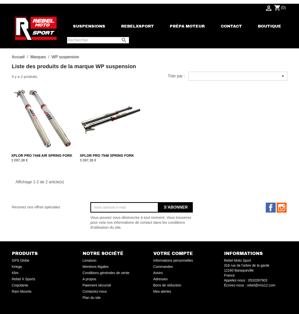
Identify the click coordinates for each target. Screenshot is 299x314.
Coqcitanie (20, 285)
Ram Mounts (22, 291)
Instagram (282, 208)
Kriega (17, 267)
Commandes (163, 267)
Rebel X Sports (23, 279)
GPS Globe (21, 260)
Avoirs (158, 273)
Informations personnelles (173, 260)
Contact (231, 26)
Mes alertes (162, 291)
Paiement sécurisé (97, 285)
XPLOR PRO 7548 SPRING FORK (107, 155)
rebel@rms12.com (261, 285)
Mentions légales (96, 267)
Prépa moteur (187, 26)
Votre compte (173, 253)
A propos (89, 279)
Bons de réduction (167, 285)
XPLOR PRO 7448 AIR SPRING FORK (41, 155)
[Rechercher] (98, 40)
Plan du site (92, 298)
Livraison (90, 260)
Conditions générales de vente (106, 273)
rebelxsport (137, 26)
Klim (15, 273)
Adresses (160, 279)
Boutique (269, 26)
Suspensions (89, 26)
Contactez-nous (95, 291)
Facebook (271, 208)
